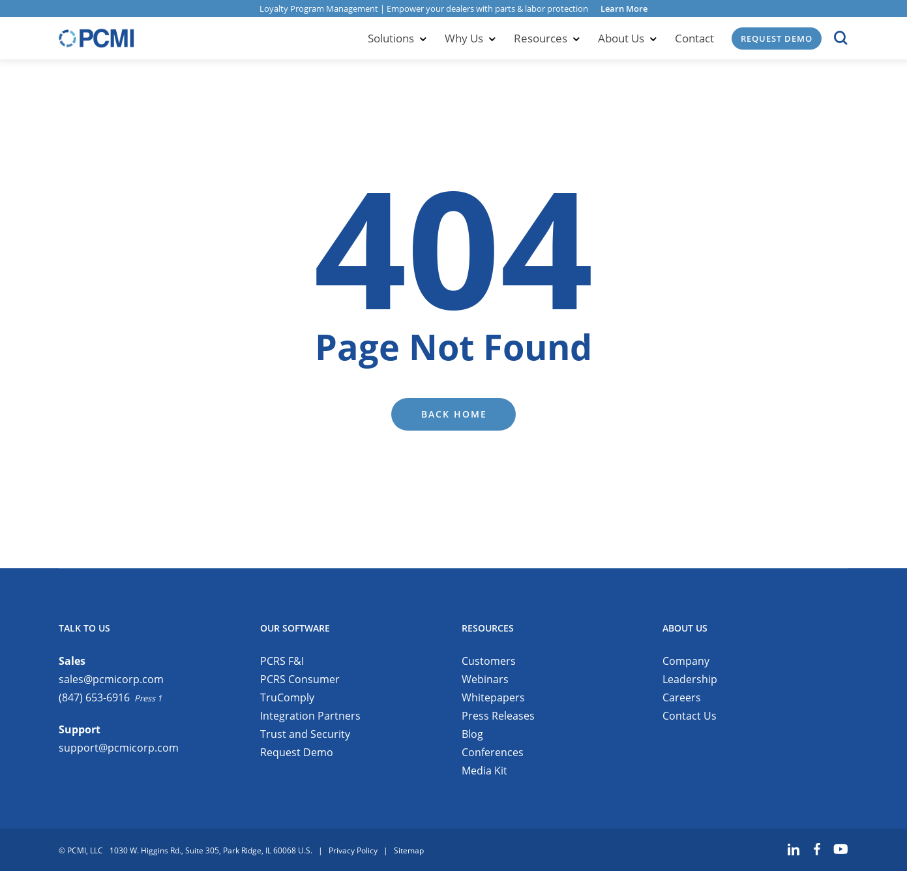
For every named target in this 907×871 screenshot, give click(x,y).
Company (685, 661)
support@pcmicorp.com (119, 748)
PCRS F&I (282, 661)
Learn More (624, 8)
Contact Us (689, 716)
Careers (681, 697)
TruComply (287, 697)
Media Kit (484, 770)
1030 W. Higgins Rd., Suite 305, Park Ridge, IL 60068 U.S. (211, 850)
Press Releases (498, 716)
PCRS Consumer (300, 679)
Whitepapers (493, 697)
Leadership (689, 679)
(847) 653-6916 (94, 697)
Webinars (485, 679)
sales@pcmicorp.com (111, 679)
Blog (472, 734)
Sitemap (409, 850)
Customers (489, 661)
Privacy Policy (353, 850)
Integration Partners (310, 716)
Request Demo (296, 752)
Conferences (493, 752)
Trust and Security (305, 734)
